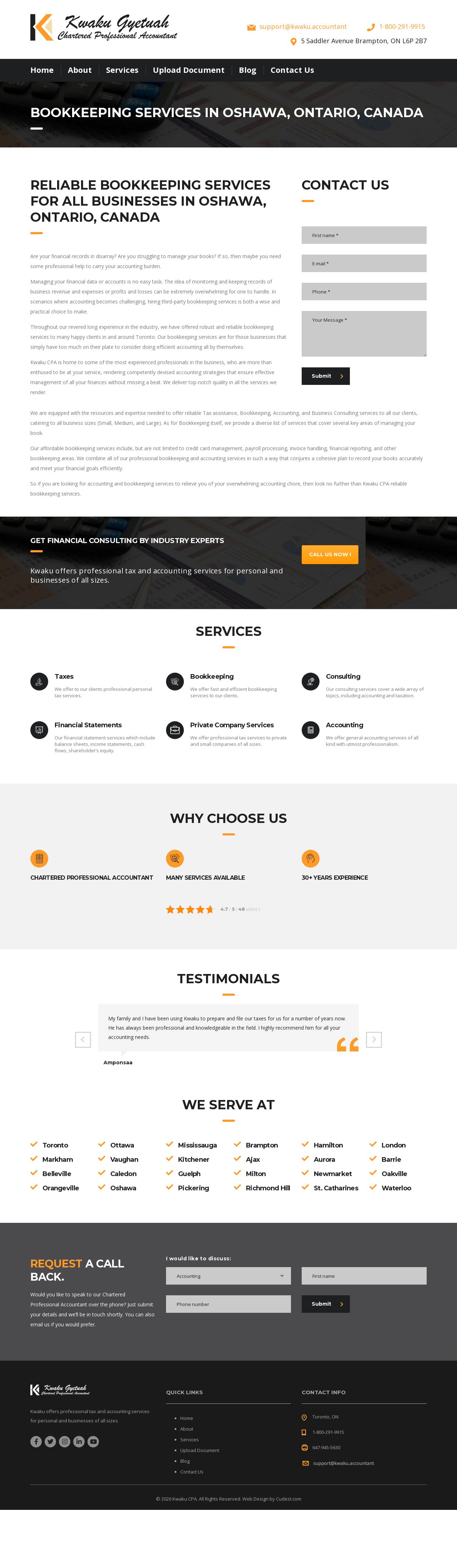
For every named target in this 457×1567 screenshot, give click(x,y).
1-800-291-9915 (402, 26)
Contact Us (292, 69)
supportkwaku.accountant (303, 26)
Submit (327, 376)
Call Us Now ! (330, 554)
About (80, 69)
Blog (247, 69)
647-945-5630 (326, 1447)
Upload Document (189, 69)
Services (122, 69)
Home (42, 69)
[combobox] (228, 1276)
